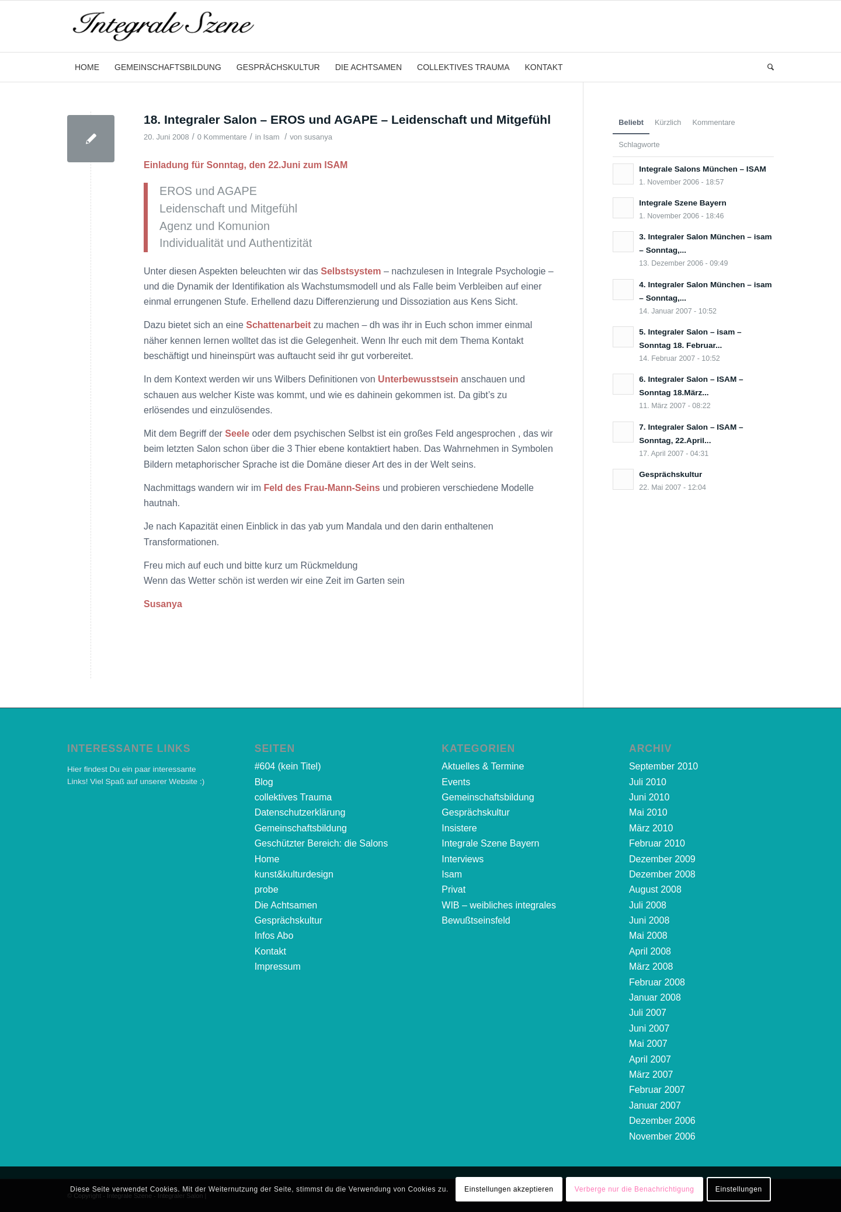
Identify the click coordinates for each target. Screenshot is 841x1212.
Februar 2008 (657, 982)
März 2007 (651, 1074)
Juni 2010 (649, 797)
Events (456, 782)
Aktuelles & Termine (483, 766)
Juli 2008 (647, 905)
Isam (271, 137)
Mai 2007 (648, 1044)
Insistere (459, 828)
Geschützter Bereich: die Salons (321, 843)
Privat (453, 889)
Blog (264, 782)
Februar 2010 (657, 843)
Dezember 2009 (662, 859)
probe (267, 889)
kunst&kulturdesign (294, 874)
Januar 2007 (655, 1105)
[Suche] (767, 67)
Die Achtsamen (286, 905)
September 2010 (663, 766)
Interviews (463, 859)
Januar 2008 (655, 997)
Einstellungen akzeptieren (508, 1189)
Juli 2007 (647, 1013)
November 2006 (662, 1136)
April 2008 (650, 951)
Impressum (278, 966)
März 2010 (651, 828)
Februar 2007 (657, 1090)
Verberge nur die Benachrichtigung (634, 1189)
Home (267, 859)
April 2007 (650, 1059)
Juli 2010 (647, 782)
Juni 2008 (649, 920)
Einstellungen (738, 1189)
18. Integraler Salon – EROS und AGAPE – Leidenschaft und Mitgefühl (347, 119)
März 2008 (651, 966)
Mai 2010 (648, 812)
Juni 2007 (649, 1028)
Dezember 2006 (662, 1121)
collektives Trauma (293, 797)
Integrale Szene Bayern (490, 843)
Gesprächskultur (289, 920)
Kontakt (270, 951)
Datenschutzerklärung (300, 812)
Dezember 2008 (662, 874)
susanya (318, 137)
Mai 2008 (648, 936)
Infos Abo (274, 936)
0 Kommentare (222, 137)
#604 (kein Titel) (288, 766)
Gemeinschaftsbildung (301, 828)
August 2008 (655, 889)
